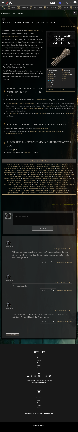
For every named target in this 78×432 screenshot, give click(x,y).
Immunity (65, 72)
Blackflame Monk (8, 36)
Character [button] (36, 7)
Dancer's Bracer (46, 176)
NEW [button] (11, 7)
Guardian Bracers (28, 191)
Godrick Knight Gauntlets (38, 186)
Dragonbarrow (29, 103)
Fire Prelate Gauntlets (61, 182)
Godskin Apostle (50, 106)
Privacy (39, 405)
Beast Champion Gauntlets (29, 168)
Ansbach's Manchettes (44, 164)
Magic (50, 80)
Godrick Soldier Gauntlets (56, 186)
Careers (39, 400)
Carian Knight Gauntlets (64, 172)
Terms (39, 403)
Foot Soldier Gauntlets (11, 184)
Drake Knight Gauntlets (50, 178)
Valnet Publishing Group (46, 413)
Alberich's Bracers (13, 164)
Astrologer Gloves (14, 166)
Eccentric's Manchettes (14, 180)
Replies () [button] (61, 262)
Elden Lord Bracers (30, 180)
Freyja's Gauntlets (25, 184)
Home (39, 358)
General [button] (22, 7)
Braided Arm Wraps (10, 172)
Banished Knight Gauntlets (58, 166)
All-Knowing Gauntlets (28, 164)
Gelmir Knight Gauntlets (20, 186)
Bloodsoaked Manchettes (47, 170)
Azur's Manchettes (28, 166)
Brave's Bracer (23, 172)
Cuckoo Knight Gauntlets (31, 176)
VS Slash (51, 76)
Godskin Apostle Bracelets (16, 189)
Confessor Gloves (68, 174)
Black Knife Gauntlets (47, 168)
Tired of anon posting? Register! (63, 205)
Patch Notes (27, 152)
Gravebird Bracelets (14, 191)
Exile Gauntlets (63, 180)
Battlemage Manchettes (11, 168)
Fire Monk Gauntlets (45, 182)
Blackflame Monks (40, 100)
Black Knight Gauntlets (64, 168)
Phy (49, 72)
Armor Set (18, 36)
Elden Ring (39, 31)
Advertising (39, 398)
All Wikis (39, 360)
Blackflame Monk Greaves (14, 133)
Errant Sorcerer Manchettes (47, 180)
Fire (49, 82)
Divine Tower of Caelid (16, 103)
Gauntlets (20, 13)
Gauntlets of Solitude (67, 184)
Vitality (64, 78)
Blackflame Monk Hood (37, 131)
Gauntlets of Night (53, 184)
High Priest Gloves (13, 193)
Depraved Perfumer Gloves (11, 178)
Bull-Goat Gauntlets (48, 172)
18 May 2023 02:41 (60, 249)
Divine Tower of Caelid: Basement (33, 108)
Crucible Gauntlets (15, 176)
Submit (43, 228)
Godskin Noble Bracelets (34, 189)
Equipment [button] (50, 7)
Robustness (66, 74)
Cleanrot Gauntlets (36, 174)
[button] (53, 3)
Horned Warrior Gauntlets (46, 193)
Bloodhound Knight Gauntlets (27, 170)
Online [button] (63, 7)
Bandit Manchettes (42, 166)
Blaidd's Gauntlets (10, 170)
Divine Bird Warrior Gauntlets (32, 178)
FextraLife (28, 413)
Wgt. (62, 89)
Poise (64, 80)
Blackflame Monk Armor (53, 131)
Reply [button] (69, 262)
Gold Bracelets (49, 189)
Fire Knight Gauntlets (30, 182)
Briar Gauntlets (34, 172)
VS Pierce (51, 78)
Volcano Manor (13, 113)
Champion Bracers (21, 174)
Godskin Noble (41, 113)
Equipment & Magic (5, 13)
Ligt (49, 84)
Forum (39, 363)
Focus (64, 76)
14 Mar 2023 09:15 (61, 282)
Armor (14, 13)
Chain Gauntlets (8, 174)
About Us (39, 365)
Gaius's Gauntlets (39, 184)
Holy (49, 86)
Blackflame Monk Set (42, 128)
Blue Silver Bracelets (64, 170)
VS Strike (51, 74)
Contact (39, 368)
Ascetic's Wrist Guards (61, 164)
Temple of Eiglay (70, 113)
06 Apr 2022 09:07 (60, 311)
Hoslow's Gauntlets (62, 193)
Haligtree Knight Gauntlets (59, 191)
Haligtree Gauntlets (42, 191)
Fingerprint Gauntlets (14, 182)
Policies (39, 408)
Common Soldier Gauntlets (52, 174)
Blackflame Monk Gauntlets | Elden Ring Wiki (28, 22)
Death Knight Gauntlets (61, 176)
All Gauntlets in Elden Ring (39, 161)
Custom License (41, 382)
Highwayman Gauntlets (28, 193)
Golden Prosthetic (62, 189)
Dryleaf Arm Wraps (66, 178)
